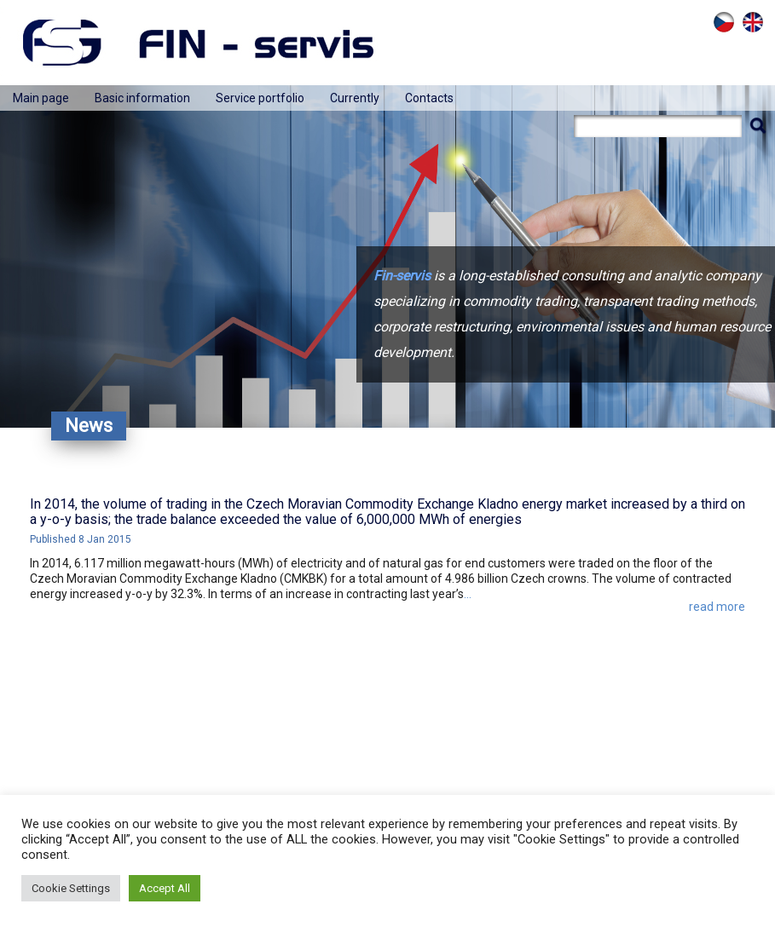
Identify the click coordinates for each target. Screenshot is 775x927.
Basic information (142, 98)
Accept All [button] (164, 888)
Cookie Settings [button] (71, 888)
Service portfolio (260, 98)
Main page (41, 98)
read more (717, 606)
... (467, 594)
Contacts (429, 98)
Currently (354, 98)
